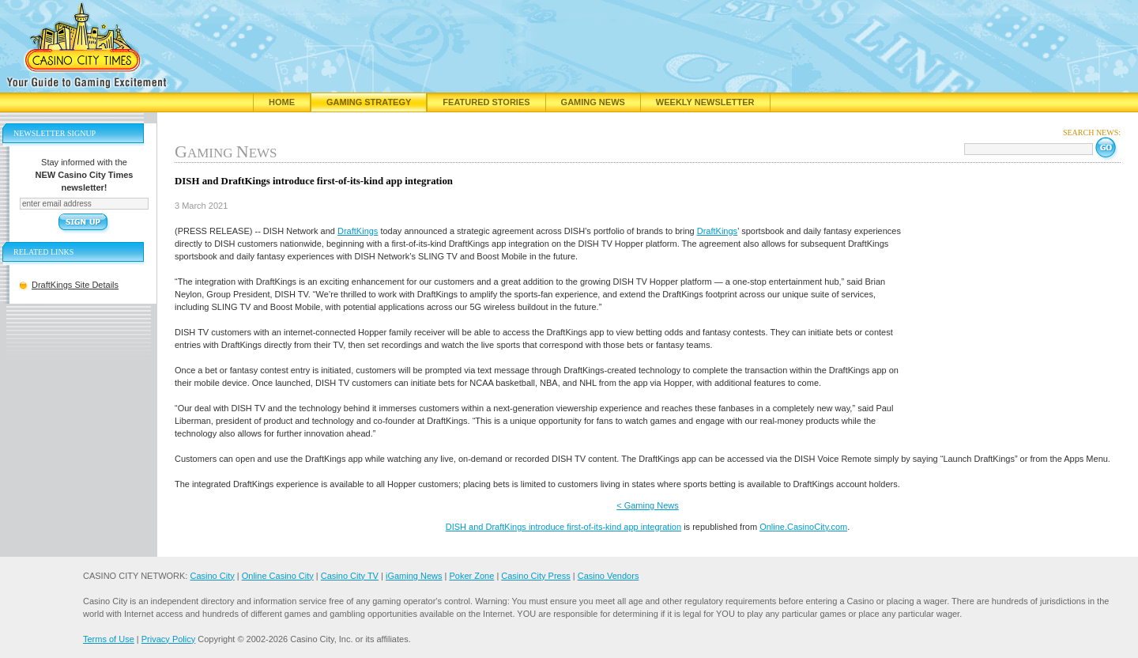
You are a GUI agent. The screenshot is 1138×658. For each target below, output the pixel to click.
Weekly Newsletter (705, 102)
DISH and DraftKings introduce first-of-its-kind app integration (563, 526)
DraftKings (357, 231)
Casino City (212, 575)
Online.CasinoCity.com (803, 526)
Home (282, 102)
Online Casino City (278, 575)
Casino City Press (535, 575)
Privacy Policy (168, 639)
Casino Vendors (608, 575)
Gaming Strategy (368, 102)
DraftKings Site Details (75, 284)
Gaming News (593, 102)
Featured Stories (486, 102)
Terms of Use (108, 639)
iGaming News (414, 575)
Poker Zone (471, 575)
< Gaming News (647, 505)
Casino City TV (350, 575)
